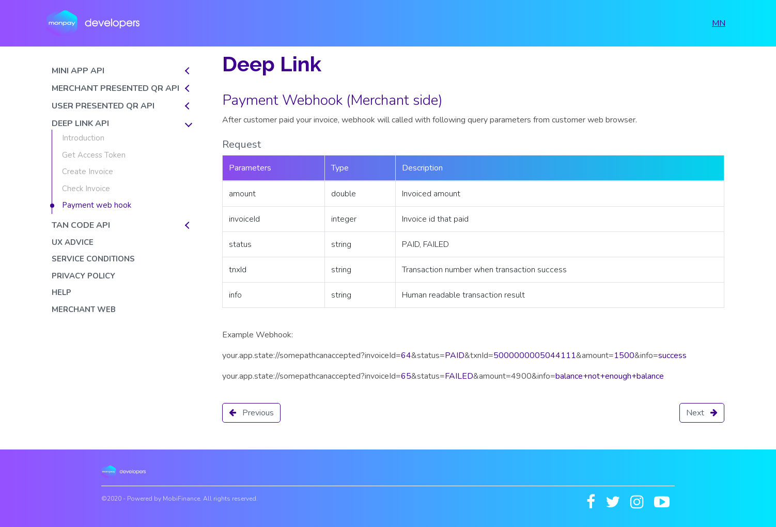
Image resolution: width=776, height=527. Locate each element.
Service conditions (93, 259)
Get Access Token (94, 155)
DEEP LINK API (80, 123)
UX (73, 242)
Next (702, 413)
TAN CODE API (81, 225)
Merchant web (84, 309)
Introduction (83, 138)
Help (61, 292)
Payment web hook (96, 205)
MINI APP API (78, 70)
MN (718, 23)
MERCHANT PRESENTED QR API (115, 88)
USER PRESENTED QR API (103, 106)
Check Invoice (86, 188)
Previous (251, 413)
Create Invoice (87, 171)
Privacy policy (83, 276)
